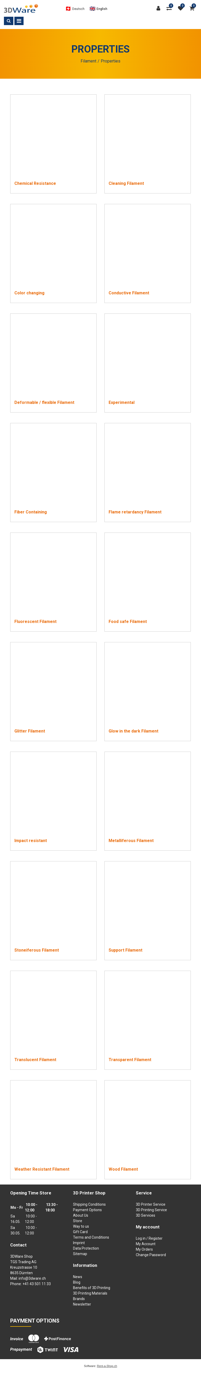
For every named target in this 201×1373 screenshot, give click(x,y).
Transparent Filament (130, 1059)
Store (77, 1221)
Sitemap (80, 1254)
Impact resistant (30, 840)
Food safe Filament (128, 621)
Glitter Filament (29, 731)
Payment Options (87, 1210)
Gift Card (80, 1232)
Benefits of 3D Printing (91, 1288)
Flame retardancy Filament (135, 512)
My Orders (144, 1249)
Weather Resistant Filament (41, 1169)
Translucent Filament (35, 1059)
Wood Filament (123, 1169)
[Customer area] (160, 8)
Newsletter (82, 1304)
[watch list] (182, 8)
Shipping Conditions (89, 1204)
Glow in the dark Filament (133, 731)
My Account (145, 1244)
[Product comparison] (170, 8)
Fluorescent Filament (35, 621)
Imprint (79, 1243)
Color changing (29, 292)
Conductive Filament (129, 292)
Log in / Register (149, 1238)
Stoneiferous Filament (36, 950)
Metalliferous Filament (131, 840)
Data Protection (86, 1248)
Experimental (122, 402)
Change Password (151, 1255)
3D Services (145, 1215)
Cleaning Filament (126, 183)
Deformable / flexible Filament (44, 402)
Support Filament (125, 950)
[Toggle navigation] (19, 21)
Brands (79, 1299)
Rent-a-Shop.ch (107, 1366)
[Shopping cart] (193, 8)
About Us (80, 1215)
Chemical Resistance (35, 183)
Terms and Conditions (91, 1237)
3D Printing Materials (90, 1293)
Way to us (81, 1226)
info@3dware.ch (32, 1278)
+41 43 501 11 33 (37, 1284)
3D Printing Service (151, 1210)
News (77, 1277)
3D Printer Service (150, 1204)
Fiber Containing (30, 512)
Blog (76, 1282)
